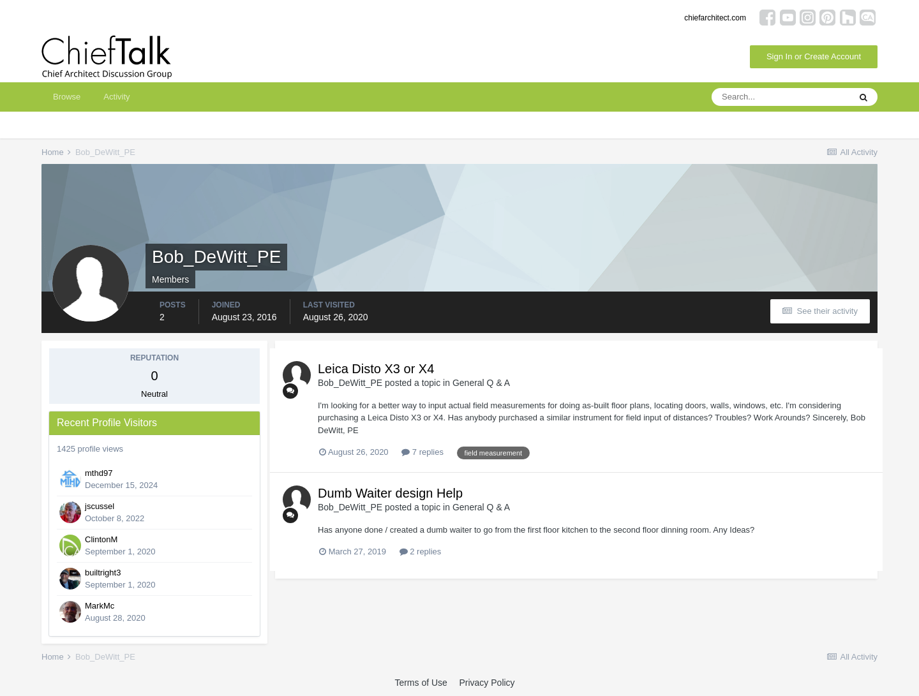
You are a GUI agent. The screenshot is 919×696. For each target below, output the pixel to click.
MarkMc (99, 606)
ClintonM (101, 539)
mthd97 (98, 473)
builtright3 (103, 572)
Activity (116, 96)
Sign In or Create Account (813, 56)
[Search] (780, 97)
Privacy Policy (486, 682)
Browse (66, 96)
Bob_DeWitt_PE (350, 383)
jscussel (99, 506)
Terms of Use (420, 682)
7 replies (422, 452)
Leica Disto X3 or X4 (376, 369)
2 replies (421, 551)
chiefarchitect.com (715, 17)
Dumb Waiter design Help (390, 493)
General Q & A (481, 383)
